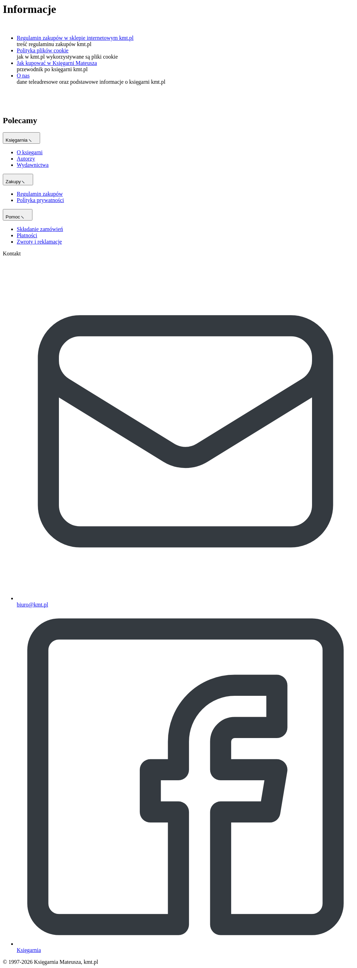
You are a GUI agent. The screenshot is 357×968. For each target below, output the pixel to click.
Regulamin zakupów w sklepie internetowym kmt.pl (75, 38)
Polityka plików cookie (42, 50)
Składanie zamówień (40, 229)
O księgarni (30, 152)
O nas (23, 76)
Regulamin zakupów (40, 194)
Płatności (27, 235)
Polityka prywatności (40, 200)
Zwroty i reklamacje (39, 242)
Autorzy (26, 159)
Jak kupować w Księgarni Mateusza (57, 63)
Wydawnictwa (32, 165)
